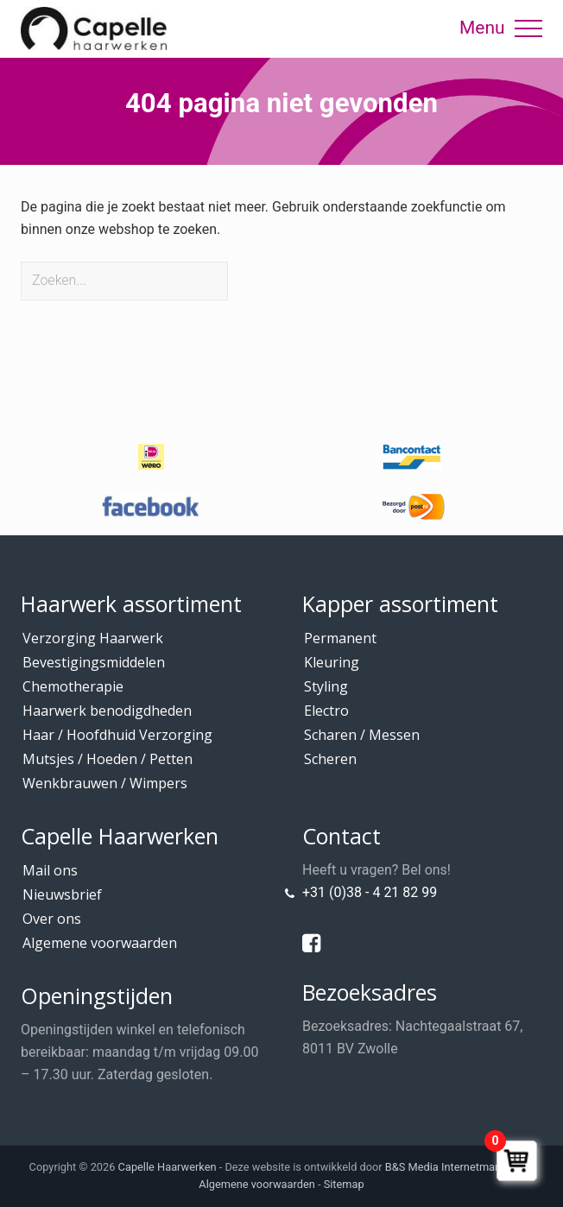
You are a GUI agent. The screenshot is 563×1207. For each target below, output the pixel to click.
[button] (528, 28)
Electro (326, 710)
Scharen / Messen (362, 734)
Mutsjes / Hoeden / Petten (107, 758)
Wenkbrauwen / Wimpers (104, 783)
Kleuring (331, 662)
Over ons (51, 918)
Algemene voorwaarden (99, 942)
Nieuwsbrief (62, 894)
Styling (326, 686)
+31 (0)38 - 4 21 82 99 (369, 892)
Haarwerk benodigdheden (107, 710)
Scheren (330, 758)
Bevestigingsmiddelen (93, 662)
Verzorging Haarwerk (92, 638)
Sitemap (344, 1184)
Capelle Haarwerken (167, 1166)
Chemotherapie (72, 686)
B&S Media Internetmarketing (456, 1166)
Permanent (340, 638)
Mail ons (50, 870)
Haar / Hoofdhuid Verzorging (117, 734)
